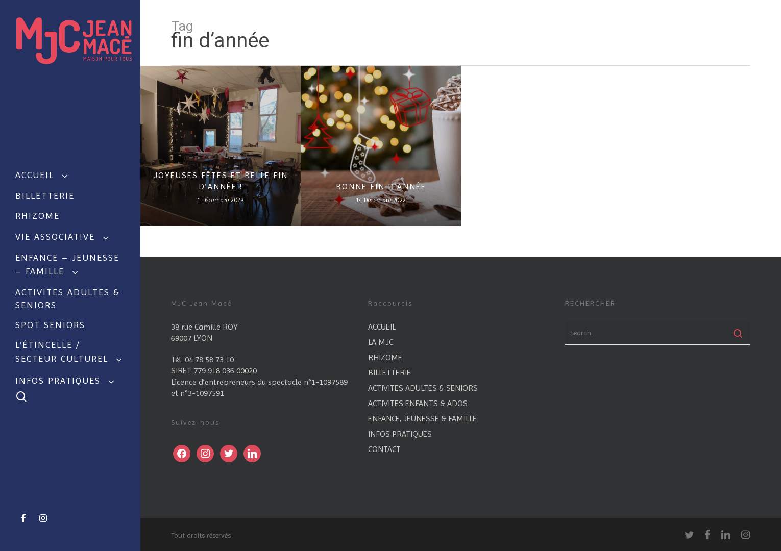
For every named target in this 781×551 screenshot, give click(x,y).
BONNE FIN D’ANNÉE (381, 186)
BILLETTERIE (389, 373)
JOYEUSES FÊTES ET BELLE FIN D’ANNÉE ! (221, 180)
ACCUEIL (382, 327)
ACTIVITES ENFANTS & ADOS (418, 403)
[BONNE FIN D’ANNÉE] (381, 146)
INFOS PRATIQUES (400, 434)
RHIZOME (385, 357)
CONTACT (384, 449)
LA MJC (380, 342)
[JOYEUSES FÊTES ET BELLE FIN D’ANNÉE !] (220, 146)
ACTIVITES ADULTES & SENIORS (423, 388)
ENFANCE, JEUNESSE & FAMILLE (422, 418)
